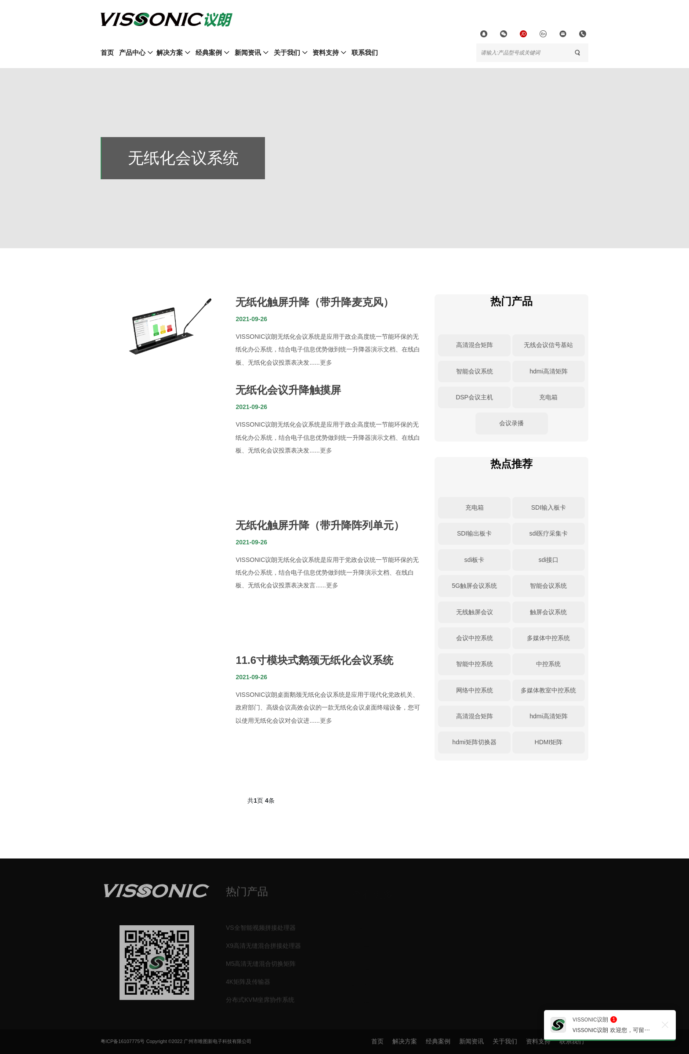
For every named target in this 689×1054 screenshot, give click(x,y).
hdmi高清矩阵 (548, 371)
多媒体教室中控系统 (548, 690)
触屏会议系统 (548, 612)
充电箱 (548, 397)
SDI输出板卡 (474, 533)
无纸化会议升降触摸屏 (288, 390)
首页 (107, 52)
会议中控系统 (474, 637)
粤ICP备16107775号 (123, 1041)
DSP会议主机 (474, 397)
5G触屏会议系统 (474, 585)
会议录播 (511, 423)
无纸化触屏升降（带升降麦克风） (315, 302)
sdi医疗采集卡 (548, 533)
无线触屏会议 (474, 612)
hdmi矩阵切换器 (474, 742)
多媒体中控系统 (548, 637)
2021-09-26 (251, 318)
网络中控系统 (474, 690)
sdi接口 (548, 559)
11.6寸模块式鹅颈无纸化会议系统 (314, 660)
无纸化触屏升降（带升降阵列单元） (320, 525)
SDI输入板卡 (548, 507)
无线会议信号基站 (548, 344)
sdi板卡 (474, 559)
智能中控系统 (474, 663)
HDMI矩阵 (549, 742)
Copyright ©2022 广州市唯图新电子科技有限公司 (199, 1041)
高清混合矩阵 (474, 344)
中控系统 (548, 663)
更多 (326, 362)
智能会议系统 (474, 371)
